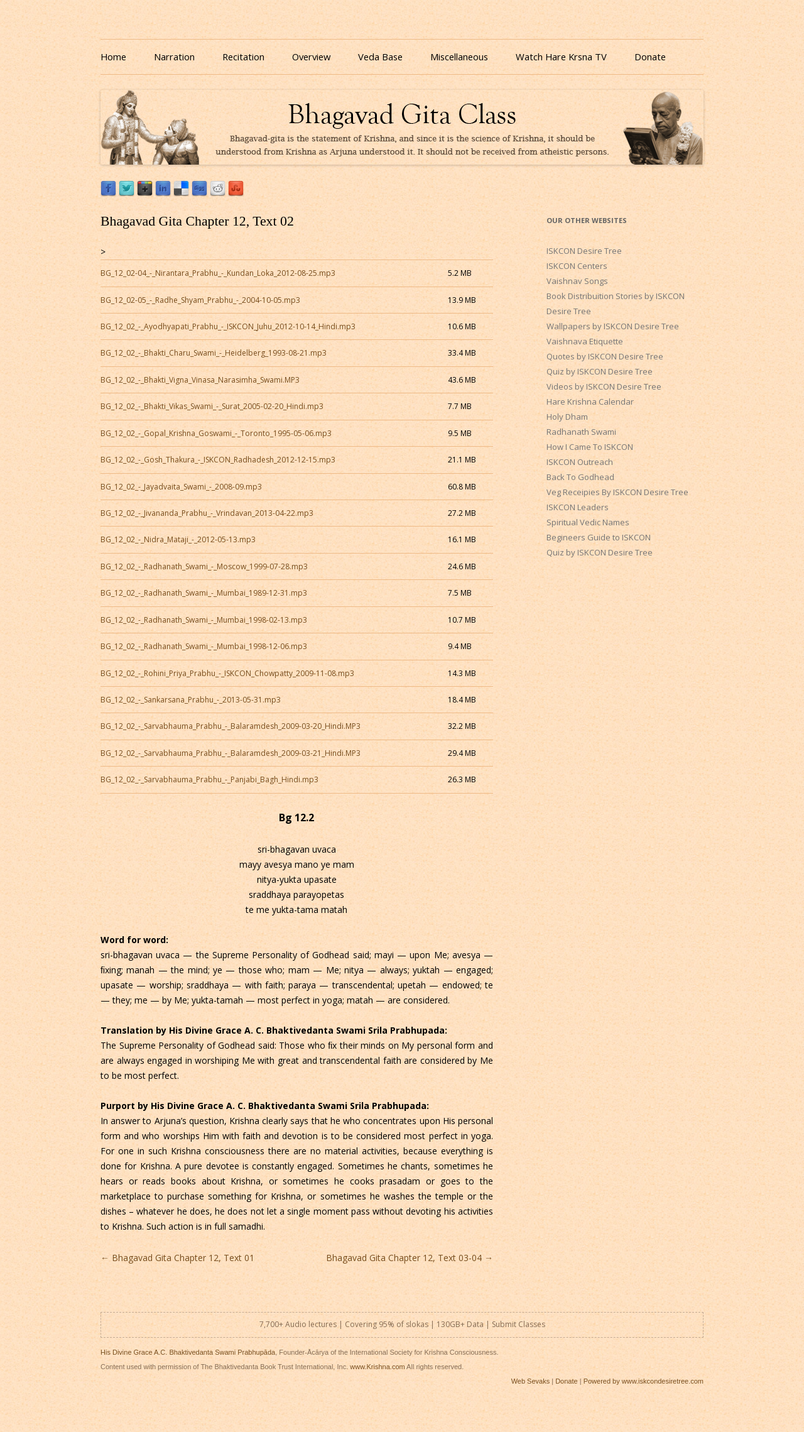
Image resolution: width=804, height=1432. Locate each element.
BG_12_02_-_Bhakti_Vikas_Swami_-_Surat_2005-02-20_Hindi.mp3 (211, 406)
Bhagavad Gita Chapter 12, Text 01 (177, 1258)
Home (113, 56)
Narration (174, 56)
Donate (650, 56)
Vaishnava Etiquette (584, 341)
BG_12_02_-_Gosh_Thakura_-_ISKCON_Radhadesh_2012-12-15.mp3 (217, 459)
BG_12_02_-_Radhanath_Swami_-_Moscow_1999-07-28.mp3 (204, 566)
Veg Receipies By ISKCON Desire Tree (617, 492)
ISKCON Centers (576, 265)
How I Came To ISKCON (589, 446)
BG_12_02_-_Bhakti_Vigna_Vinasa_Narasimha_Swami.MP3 (200, 379)
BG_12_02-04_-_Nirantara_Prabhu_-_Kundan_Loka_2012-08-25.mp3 (217, 273)
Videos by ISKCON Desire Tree (603, 386)
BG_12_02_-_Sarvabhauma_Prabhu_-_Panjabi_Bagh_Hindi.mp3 (209, 779)
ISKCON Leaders (577, 507)
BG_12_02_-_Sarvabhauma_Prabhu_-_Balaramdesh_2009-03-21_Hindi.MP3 (230, 753)
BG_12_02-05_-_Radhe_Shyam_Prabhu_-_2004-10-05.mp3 (200, 300)
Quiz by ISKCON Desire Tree (599, 371)
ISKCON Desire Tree (584, 250)
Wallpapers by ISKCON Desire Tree (612, 326)
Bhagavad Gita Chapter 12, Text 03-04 (409, 1258)
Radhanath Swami (581, 431)
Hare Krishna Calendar (590, 401)
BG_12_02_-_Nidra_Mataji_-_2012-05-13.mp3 (178, 539)
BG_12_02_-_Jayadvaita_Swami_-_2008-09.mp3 (181, 486)
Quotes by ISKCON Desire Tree (604, 356)
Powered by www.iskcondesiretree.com (644, 1381)
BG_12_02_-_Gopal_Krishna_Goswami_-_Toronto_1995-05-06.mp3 (216, 433)
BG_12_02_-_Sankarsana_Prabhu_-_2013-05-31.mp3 (190, 699)
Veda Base (380, 56)
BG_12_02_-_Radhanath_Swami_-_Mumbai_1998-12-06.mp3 (203, 646)
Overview (311, 56)
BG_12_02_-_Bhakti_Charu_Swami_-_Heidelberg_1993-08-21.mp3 (213, 352)
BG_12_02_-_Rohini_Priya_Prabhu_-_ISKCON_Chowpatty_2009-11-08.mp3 (227, 673)
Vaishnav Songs (577, 281)
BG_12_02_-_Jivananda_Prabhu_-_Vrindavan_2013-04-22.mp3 (206, 513)
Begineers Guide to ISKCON (598, 537)
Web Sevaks (530, 1381)
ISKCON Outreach (579, 461)
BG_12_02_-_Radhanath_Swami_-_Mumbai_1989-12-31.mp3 (203, 593)
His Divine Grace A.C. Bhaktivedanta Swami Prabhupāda (187, 1352)
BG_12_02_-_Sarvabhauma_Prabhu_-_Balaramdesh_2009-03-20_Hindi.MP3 (230, 726)
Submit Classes (518, 1324)
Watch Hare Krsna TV (561, 56)
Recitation (243, 56)
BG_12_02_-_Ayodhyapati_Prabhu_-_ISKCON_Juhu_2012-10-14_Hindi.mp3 (228, 326)
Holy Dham (567, 416)
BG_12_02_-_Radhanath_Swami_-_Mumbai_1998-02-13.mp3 (203, 620)
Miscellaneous (459, 56)
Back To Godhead (580, 477)
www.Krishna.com (377, 1366)
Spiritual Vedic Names (587, 522)
